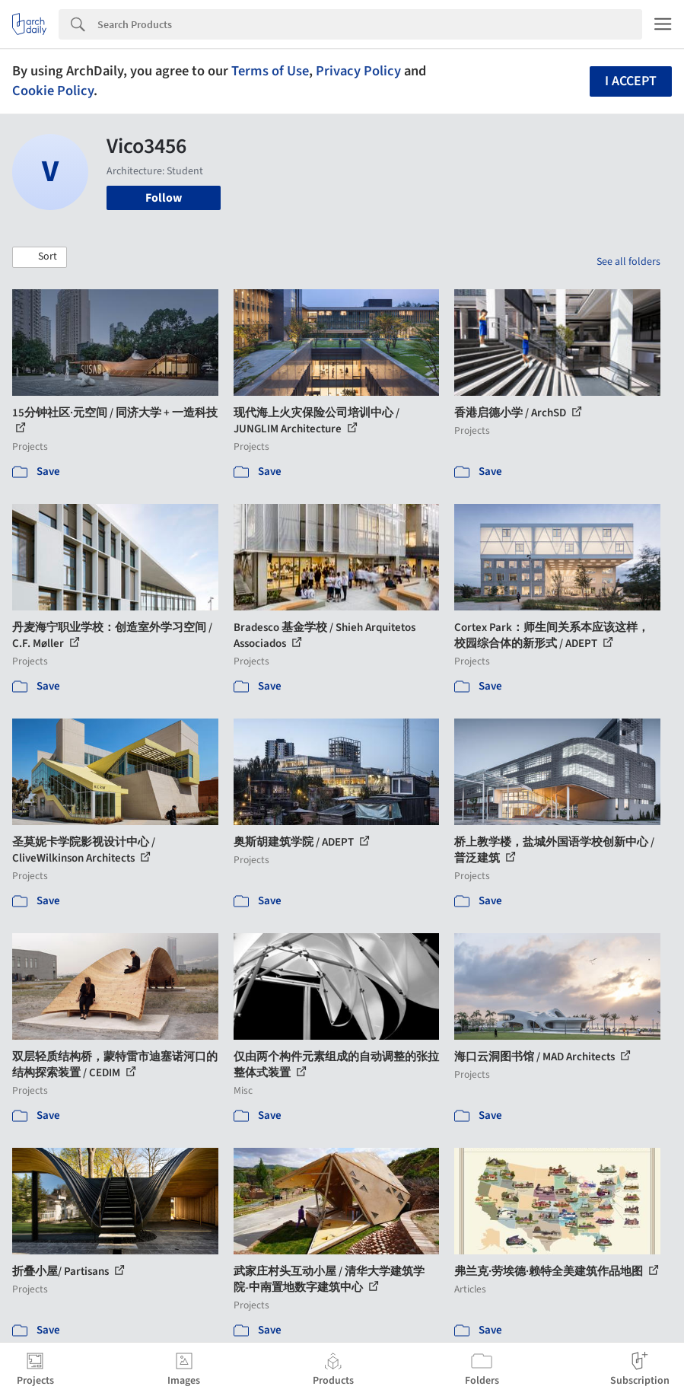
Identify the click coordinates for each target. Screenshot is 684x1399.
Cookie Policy (53, 90)
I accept (631, 81)
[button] (39, 257)
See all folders (628, 262)
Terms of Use (270, 71)
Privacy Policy (358, 71)
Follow (163, 198)
